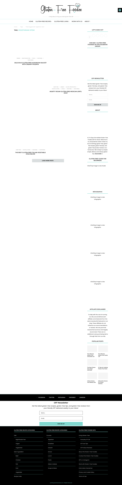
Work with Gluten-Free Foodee (88, 464)
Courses (48, 435)
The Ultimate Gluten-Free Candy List (103, 355)
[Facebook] (90, 37)
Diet (15, 435)
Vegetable (39, 58)
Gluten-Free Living (61, 21)
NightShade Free (26, 58)
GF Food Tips (84, 443)
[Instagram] (98, 37)
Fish (17, 464)
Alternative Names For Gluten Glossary (103, 382)
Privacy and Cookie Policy (86, 472)
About (87, 21)
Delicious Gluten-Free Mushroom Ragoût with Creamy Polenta (30, 63)
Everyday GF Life (85, 439)
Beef (17, 456)
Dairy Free (55, 87)
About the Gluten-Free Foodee (88, 452)
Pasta (33, 58)
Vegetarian (30, 60)
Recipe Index (18, 476)
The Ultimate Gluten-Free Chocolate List (90, 355)
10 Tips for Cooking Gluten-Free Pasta (103, 368)
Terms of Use (83, 476)
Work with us (77, 21)
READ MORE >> (99, 154)
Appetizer (51, 439)
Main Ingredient (19, 452)
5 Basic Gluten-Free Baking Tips (91, 381)
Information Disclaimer (85, 468)
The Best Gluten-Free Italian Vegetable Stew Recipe (30, 153)
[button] (120, 10)
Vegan (63, 88)
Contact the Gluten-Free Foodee (88, 456)
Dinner (18, 58)
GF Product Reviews (86, 448)
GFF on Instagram (84, 460)
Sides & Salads (52, 464)
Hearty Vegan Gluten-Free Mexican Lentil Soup (66, 92)
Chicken (18, 460)
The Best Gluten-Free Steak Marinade (91, 369)
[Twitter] (94, 37)
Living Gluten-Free (84, 435)
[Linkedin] (105, 37)
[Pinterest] (102, 37)
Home (15, 27)
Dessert (50, 448)
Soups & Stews (55, 88)
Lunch (50, 456)
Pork (17, 468)
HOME (31, 21)
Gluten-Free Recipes (43, 21)
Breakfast (51, 443)
